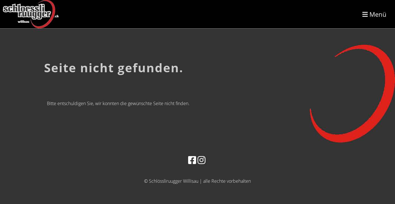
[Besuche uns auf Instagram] (201, 160)
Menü (374, 14)
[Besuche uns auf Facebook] (192, 160)
